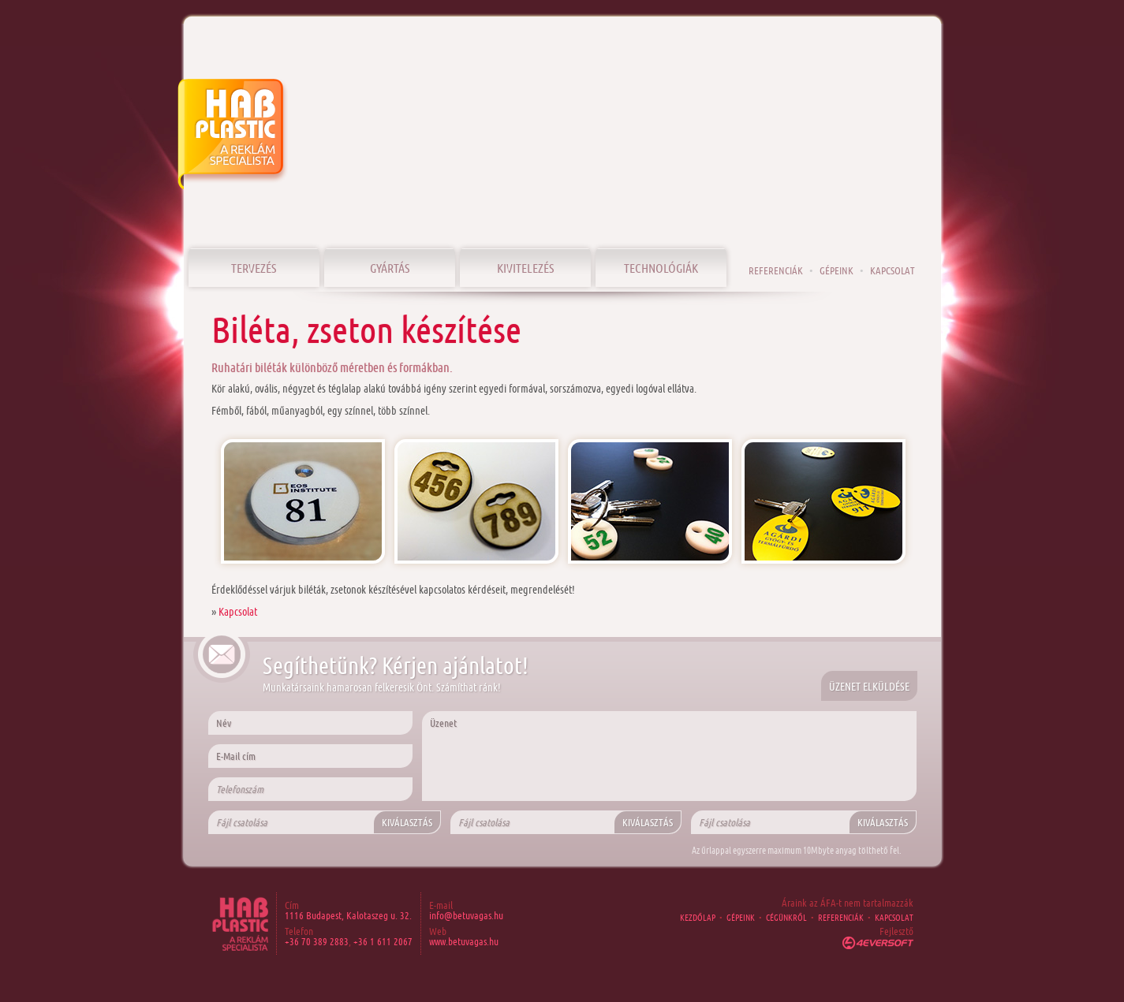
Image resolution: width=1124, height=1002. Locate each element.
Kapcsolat (237, 611)
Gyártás (389, 267)
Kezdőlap (697, 917)
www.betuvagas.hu (464, 941)
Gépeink (836, 270)
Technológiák (661, 267)
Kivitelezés (525, 267)
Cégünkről (786, 917)
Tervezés (253, 267)
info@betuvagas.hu (466, 915)
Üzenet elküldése (869, 686)
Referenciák (776, 270)
